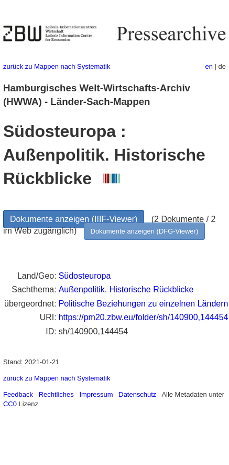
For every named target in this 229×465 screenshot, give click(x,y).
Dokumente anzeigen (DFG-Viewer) (145, 231)
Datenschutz (137, 394)
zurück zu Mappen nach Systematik (56, 66)
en (209, 66)
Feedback (18, 394)
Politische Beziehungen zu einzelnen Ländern (143, 303)
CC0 (10, 404)
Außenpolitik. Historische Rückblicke (126, 289)
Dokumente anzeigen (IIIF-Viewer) (73, 219)
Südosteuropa (85, 275)
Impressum (96, 394)
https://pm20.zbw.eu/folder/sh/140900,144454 (143, 317)
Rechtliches (56, 394)
